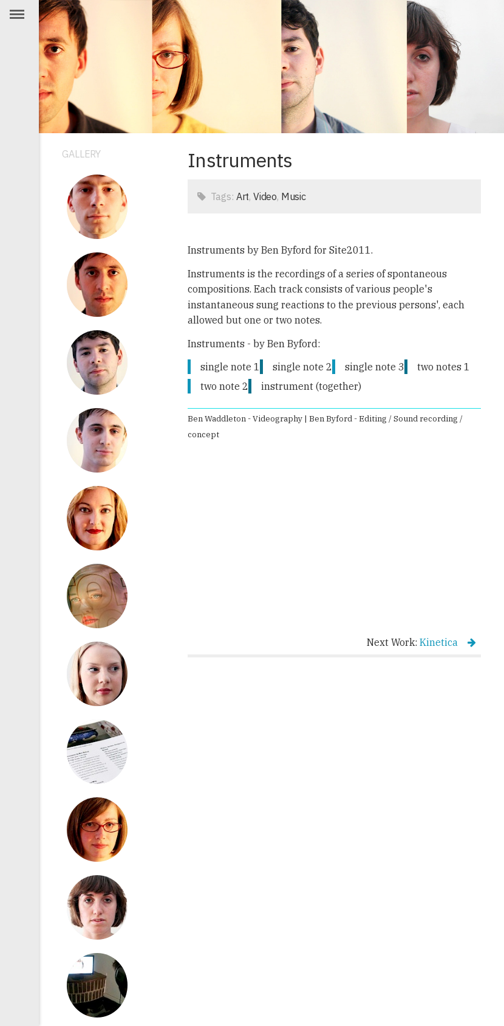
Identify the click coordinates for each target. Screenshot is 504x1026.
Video (265, 196)
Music (293, 196)
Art (243, 196)
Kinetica (448, 642)
